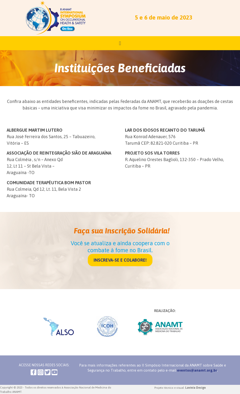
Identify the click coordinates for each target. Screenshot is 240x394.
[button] (120, 260)
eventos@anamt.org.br (197, 370)
